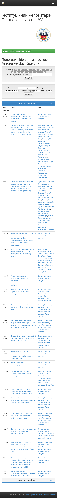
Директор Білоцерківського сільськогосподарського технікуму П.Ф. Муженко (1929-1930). (23, 400)
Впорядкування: (43, 88)
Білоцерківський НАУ (34, 495)
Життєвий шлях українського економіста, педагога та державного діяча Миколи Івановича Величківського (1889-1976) (23, 446)
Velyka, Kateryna (44, 220)
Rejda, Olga (49, 385)
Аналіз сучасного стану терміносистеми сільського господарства (20, 291)
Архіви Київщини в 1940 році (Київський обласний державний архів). (22, 307)
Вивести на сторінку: (26, 91)
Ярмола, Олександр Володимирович (44, 296)
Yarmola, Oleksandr (45, 309)
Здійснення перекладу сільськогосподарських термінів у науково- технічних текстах (23, 473)
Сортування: (12, 88)
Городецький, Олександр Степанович (43, 175)
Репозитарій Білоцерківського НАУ (17, 51)
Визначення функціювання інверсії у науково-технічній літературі (21, 373)
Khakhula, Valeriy (44, 143)
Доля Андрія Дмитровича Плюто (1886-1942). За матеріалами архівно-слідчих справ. (23, 416)
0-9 (16, 70)
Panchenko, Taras (44, 150)
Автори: (44, 91)
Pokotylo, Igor (42, 157)
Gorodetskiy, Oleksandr (46, 229)
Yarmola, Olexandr (44, 301)
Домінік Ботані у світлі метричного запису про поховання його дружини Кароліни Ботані (23, 431)
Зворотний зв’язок (49, 495)
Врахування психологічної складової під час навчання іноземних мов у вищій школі (21, 391)
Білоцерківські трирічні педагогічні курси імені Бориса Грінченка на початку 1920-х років (23, 338)
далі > (51, 103)
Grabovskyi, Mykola (44, 132)
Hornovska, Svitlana (45, 125)
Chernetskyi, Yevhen (45, 438)
